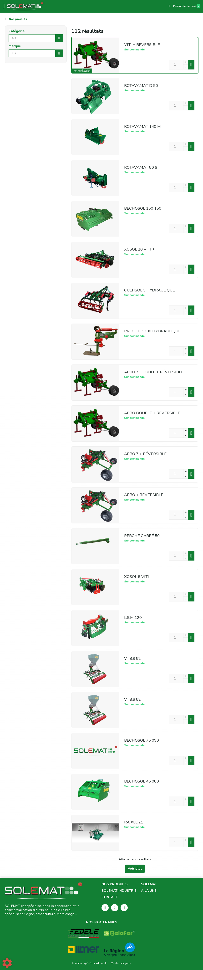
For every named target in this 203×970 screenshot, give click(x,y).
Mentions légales (121, 963)
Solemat (149, 884)
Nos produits (114, 884)
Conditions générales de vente (89, 963)
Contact (110, 897)
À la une (148, 891)
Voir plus (135, 868)
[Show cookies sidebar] (7, 963)
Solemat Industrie (119, 891)
